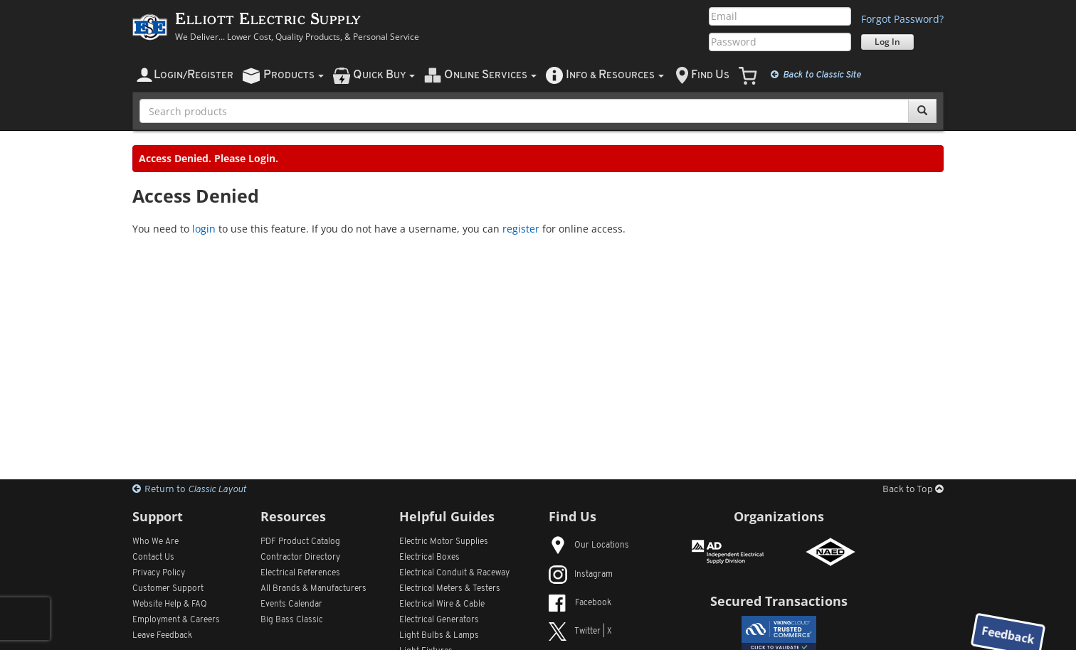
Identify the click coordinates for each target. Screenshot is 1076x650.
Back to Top (913, 489)
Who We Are (155, 542)
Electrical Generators (439, 620)
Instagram (581, 574)
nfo (615, 75)
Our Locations (589, 545)
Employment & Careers (176, 620)
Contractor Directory (300, 557)
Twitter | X (580, 631)
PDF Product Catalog (300, 542)
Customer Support (168, 589)
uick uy (384, 75)
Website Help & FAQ (169, 604)
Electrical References (300, 573)
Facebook (580, 603)
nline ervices (490, 75)
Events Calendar (291, 604)
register (520, 228)
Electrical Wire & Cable (442, 604)
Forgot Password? (902, 19)
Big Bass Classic (291, 620)
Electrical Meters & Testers (449, 589)
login (204, 228)
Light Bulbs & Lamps (439, 636)
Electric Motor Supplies (443, 542)
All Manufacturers (313, 589)
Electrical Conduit (454, 573)
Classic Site (816, 75)
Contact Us (153, 557)
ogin (193, 75)
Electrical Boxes (429, 557)
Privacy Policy (158, 573)
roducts (293, 75)
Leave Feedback (162, 636)
